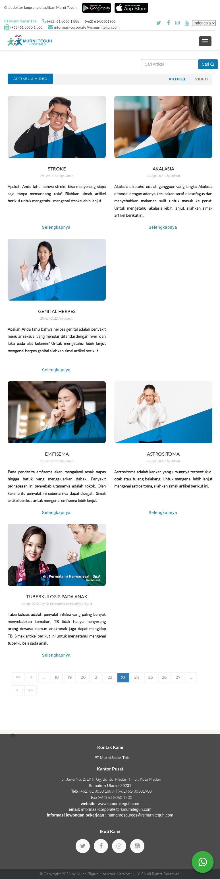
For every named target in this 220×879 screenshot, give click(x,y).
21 (97, 677)
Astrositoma (163, 454)
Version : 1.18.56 (132, 873)
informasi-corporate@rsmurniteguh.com (87, 27)
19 (70, 677)
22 (110, 677)
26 (164, 677)
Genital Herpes (57, 311)
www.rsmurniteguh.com (118, 803)
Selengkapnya (56, 227)
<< (18, 677)
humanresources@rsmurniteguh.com (140, 815)
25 (150, 677)
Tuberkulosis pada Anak (56, 596)
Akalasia (163, 169)
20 (83, 677)
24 (136, 677)
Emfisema (57, 454)
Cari (208, 64)
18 (57, 677)
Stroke (57, 169)
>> (30, 690)
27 (178, 677)
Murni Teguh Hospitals (96, 873)
